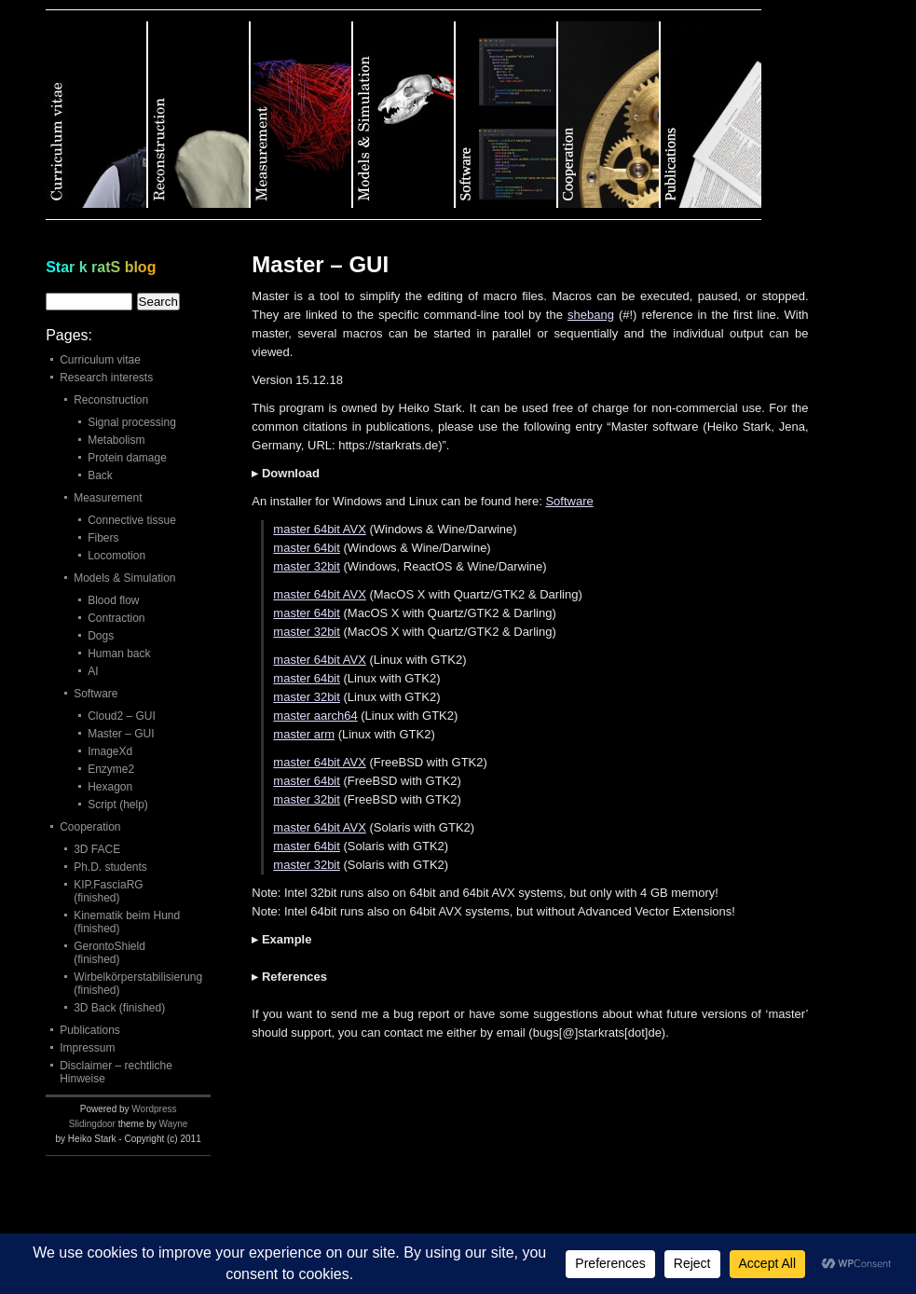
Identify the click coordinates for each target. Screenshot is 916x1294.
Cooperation (90, 826)
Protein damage (127, 457)
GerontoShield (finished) (109, 953)
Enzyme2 (111, 769)
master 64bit (306, 548)
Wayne (173, 1124)
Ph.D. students (110, 867)
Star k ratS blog (101, 267)
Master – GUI (121, 733)
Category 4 (404, 114)
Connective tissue (132, 520)
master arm (304, 734)
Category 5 (507, 114)
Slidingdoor (92, 1124)
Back (100, 475)
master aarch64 (315, 716)
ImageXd (110, 751)
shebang (590, 315)
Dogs (101, 635)
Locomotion (116, 555)
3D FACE (97, 849)
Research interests (106, 377)
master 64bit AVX (319, 529)
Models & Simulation (124, 578)
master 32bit (306, 566)
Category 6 (609, 114)
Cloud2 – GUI (122, 716)
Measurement (108, 497)
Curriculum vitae (100, 359)
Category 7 (711, 114)
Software (569, 501)
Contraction (116, 618)
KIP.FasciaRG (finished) (108, 891)
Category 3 (302, 114)
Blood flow (113, 600)
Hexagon (110, 786)
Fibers (103, 537)
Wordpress (153, 1109)
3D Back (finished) (119, 1007)
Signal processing (132, 422)
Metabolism (116, 440)
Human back (119, 653)
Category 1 (97, 114)
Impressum (87, 1047)
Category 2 (199, 114)
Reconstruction (111, 399)
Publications (90, 1030)
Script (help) (118, 804)
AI (93, 671)
